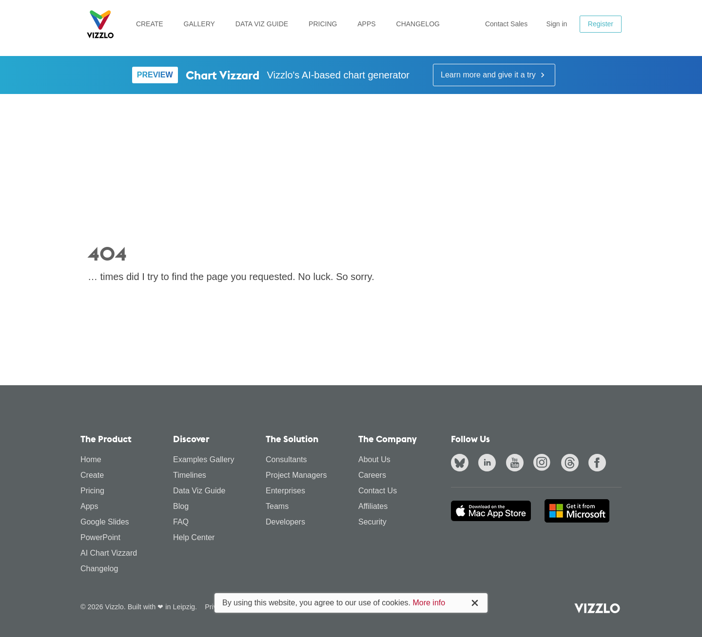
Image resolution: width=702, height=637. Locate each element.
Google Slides (104, 522)
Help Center (193, 537)
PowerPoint (100, 537)
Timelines (189, 475)
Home (90, 459)
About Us (374, 459)
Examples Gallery (203, 459)
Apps (366, 24)
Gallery (199, 24)
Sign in (556, 24)
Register (600, 24)
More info (428, 603)
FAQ (181, 522)
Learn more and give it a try (494, 75)
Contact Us (377, 491)
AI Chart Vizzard (108, 553)
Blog (181, 506)
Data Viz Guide (261, 24)
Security (372, 522)
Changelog (418, 24)
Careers (372, 475)
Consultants (286, 459)
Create (149, 24)
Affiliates (373, 506)
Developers (285, 522)
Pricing (323, 24)
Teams (277, 506)
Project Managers (296, 475)
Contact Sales (506, 24)
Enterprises (285, 491)
